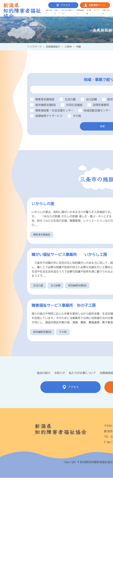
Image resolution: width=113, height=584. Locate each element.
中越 (78, 46)
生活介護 (38, 285)
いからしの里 (43, 204)
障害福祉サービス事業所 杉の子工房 (64, 305)
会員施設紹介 (53, 46)
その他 (62, 332)
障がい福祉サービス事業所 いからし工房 (71, 254)
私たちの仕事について (82, 372)
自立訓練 (55, 285)
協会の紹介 (43, 372)
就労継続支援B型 (77, 285)
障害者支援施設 (41, 234)
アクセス (65, 5)
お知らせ (59, 372)
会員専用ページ (97, 5)
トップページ (34, 46)
